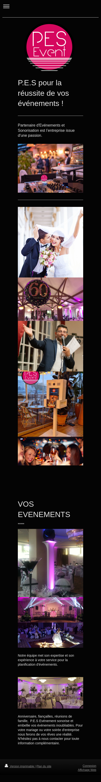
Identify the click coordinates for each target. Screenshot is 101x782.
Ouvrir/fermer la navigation (50, 6)
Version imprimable (20, 766)
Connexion (89, 766)
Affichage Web (87, 770)
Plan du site (43, 766)
